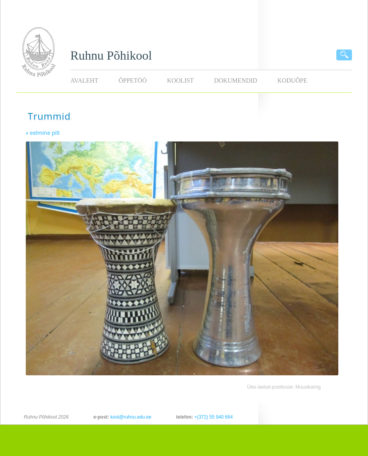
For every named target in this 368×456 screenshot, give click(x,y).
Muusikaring (308, 387)
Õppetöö (132, 80)
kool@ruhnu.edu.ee (130, 417)
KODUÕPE (292, 80)
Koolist (180, 80)
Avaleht (84, 80)
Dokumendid (235, 80)
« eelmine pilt (43, 132)
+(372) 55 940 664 (213, 417)
